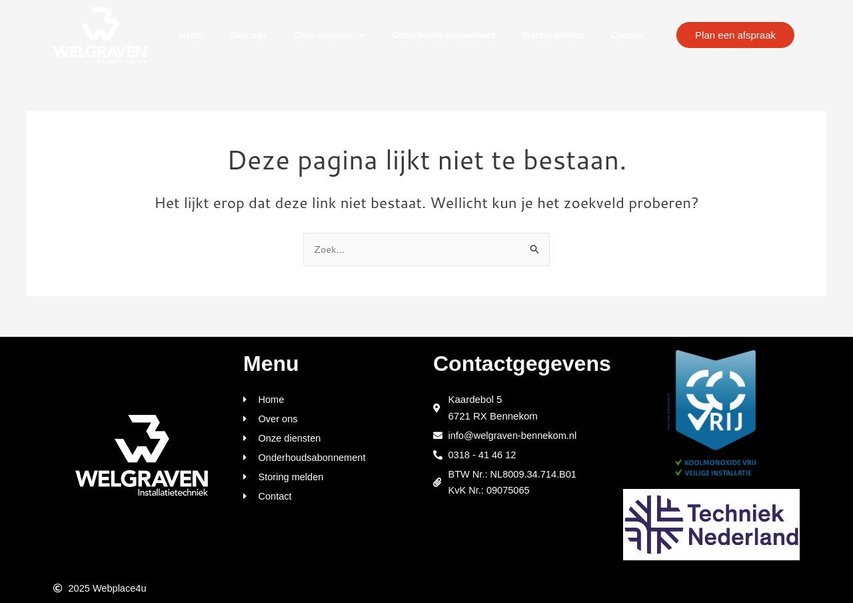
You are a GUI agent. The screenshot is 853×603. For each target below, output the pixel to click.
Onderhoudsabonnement (443, 35)
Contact (627, 35)
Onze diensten (329, 35)
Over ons (248, 35)
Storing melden (553, 35)
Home (191, 35)
